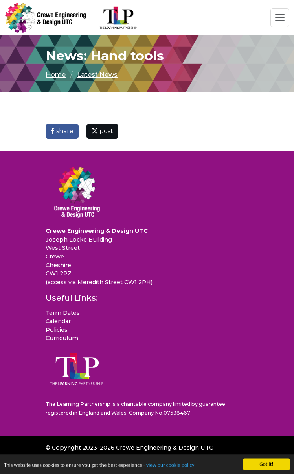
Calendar (58, 321)
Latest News (97, 74)
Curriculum (62, 338)
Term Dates (63, 312)
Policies (57, 329)
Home (56, 74)
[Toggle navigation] (279, 17)
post (102, 131)
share (62, 131)
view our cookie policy (170, 466)
